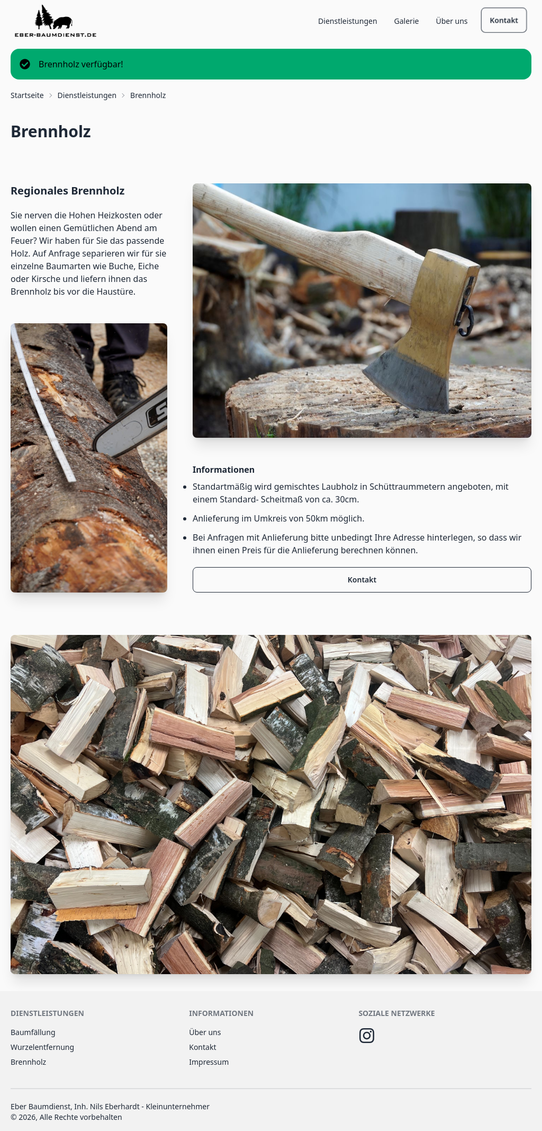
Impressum (209, 1062)
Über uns (451, 21)
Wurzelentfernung (42, 1047)
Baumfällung (33, 1032)
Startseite (27, 95)
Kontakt (504, 20)
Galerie (406, 21)
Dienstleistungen (347, 21)
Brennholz (28, 1062)
